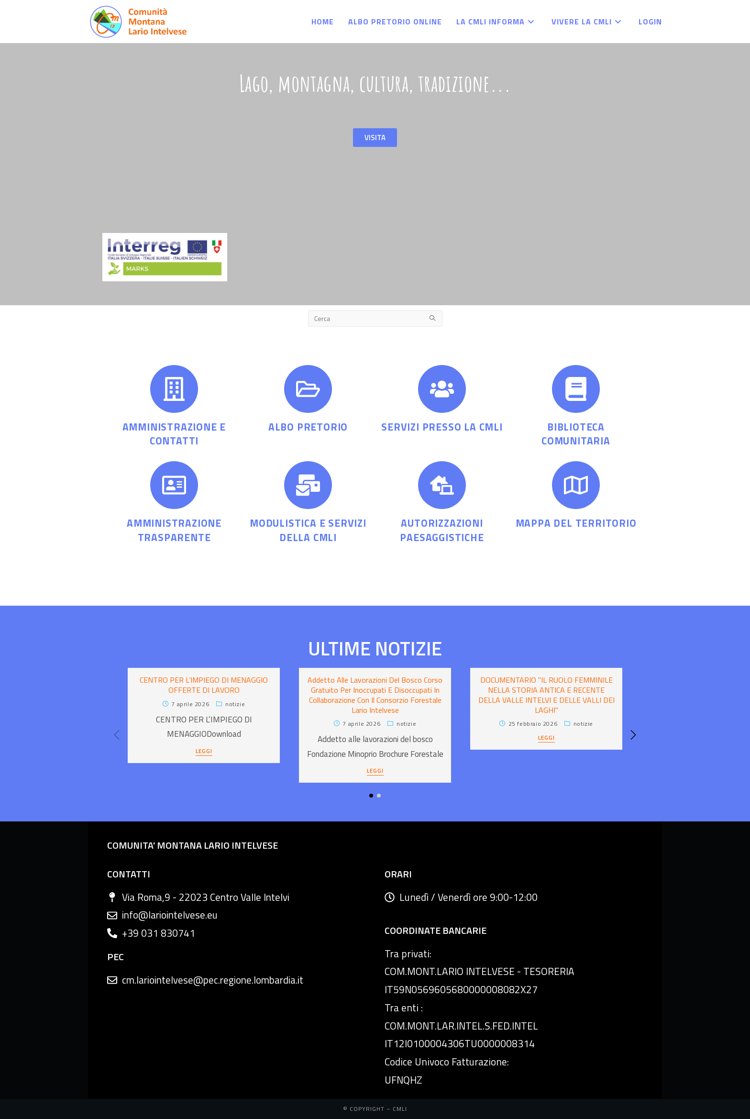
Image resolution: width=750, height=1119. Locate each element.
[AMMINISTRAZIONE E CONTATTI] (174, 389)
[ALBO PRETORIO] (308, 389)
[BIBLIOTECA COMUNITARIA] (576, 389)
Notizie (235, 704)
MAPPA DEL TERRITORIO (576, 523)
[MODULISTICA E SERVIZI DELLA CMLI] (308, 485)
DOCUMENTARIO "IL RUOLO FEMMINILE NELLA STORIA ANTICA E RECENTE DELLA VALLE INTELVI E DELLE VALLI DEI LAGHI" (546, 694)
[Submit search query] (432, 318)
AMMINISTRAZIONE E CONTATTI (174, 433)
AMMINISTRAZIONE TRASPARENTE (174, 529)
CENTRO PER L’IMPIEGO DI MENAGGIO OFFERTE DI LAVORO (204, 685)
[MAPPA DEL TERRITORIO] (576, 485)
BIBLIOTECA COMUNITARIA (575, 433)
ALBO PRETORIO (308, 426)
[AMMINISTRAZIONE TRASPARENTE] (174, 485)
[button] (633, 734)
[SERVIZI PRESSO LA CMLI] (442, 389)
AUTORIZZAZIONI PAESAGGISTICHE (442, 529)
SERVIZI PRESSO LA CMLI (442, 426)
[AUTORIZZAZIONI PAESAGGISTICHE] (442, 485)
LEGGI (204, 751)
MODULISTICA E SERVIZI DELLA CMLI (308, 529)
